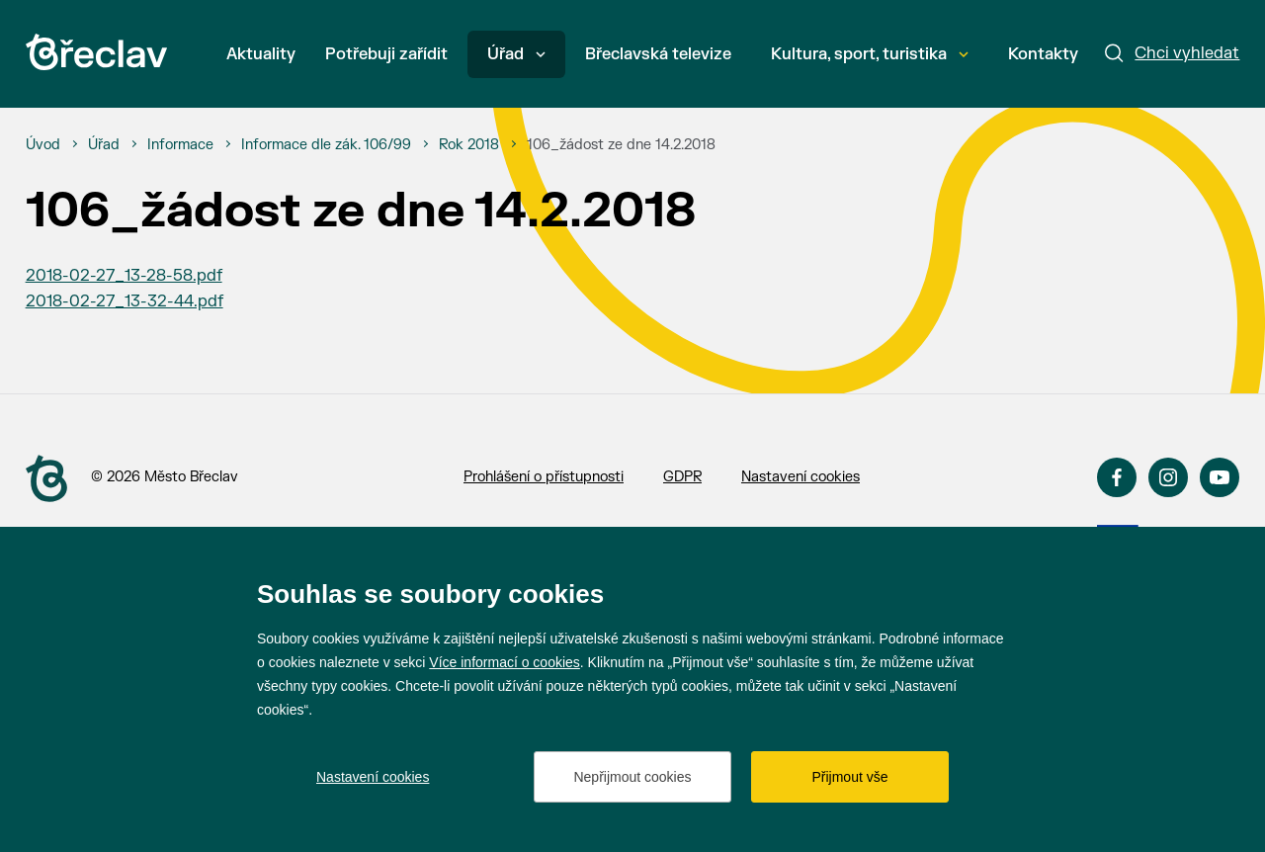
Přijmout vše (849, 777)
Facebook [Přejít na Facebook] (1117, 477)
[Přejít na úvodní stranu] (46, 478)
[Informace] (180, 145)
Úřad (516, 54)
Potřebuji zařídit (386, 54)
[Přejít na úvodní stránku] (96, 52)
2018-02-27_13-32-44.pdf (124, 301)
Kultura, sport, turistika (870, 54)
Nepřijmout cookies (632, 777)
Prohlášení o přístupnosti (544, 477)
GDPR (682, 477)
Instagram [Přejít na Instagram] (1168, 477)
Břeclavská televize (658, 54)
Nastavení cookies (800, 477)
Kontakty (1043, 54)
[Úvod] (43, 145)
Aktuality (260, 54)
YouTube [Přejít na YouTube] (1219, 477)
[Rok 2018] (469, 145)
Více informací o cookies (504, 662)
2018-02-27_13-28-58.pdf (124, 276)
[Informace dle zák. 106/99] (326, 145)
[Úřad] (104, 145)
